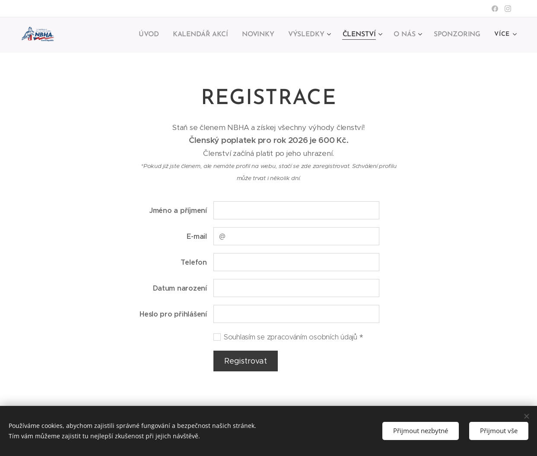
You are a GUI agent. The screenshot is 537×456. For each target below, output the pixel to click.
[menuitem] (109, 35)
